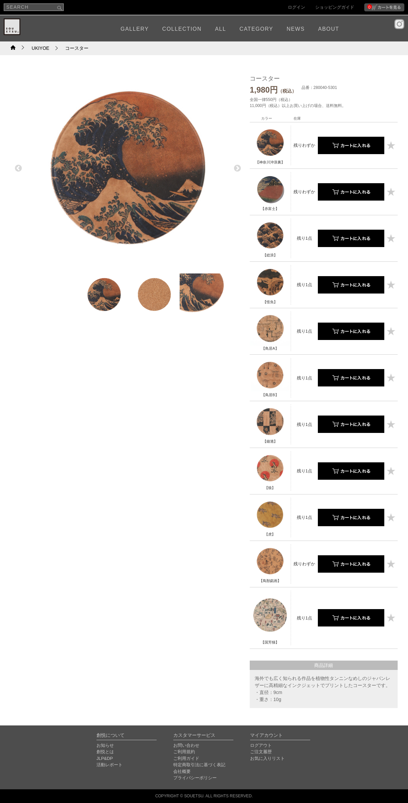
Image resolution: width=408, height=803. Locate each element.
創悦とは (105, 751)
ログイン (296, 7)
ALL (220, 29)
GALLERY (135, 29)
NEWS (295, 29)
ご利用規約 (184, 751)
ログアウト (261, 745)
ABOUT (328, 29)
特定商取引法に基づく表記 (199, 764)
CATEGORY (256, 29)
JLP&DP (104, 758)
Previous (17, 167)
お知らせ (105, 745)
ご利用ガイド (186, 758)
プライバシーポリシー (195, 777)
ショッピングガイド (334, 7)
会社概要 (182, 771)
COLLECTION (182, 29)
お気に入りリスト (267, 758)
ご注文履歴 (261, 751)
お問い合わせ (186, 745)
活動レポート (109, 764)
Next (236, 167)
